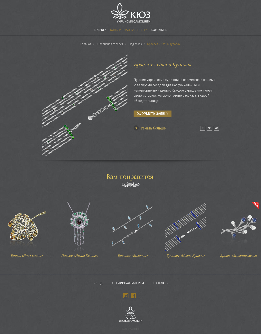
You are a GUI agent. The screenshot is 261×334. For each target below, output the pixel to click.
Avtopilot (134, 328)
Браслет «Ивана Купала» (185, 228)
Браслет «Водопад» (132, 228)
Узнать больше (150, 128)
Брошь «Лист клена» (26, 228)
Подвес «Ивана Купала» (79, 228)
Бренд (99, 29)
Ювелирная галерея (127, 29)
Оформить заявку (152, 114)
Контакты (159, 29)
